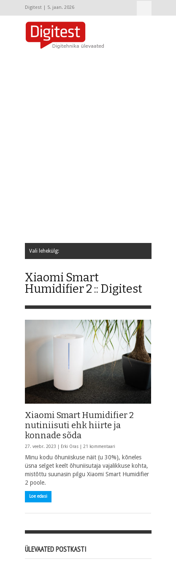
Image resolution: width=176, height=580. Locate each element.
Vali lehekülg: (144, 8)
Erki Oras (70, 446)
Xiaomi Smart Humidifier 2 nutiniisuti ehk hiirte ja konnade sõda (79, 425)
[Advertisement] (88, 147)
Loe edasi (38, 496)
